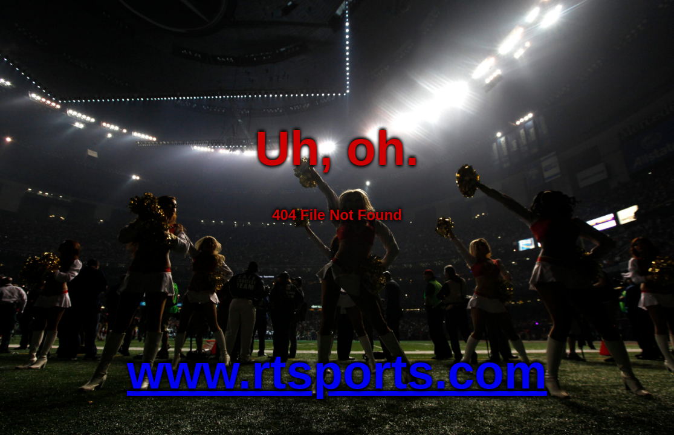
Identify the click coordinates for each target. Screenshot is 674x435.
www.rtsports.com (337, 372)
